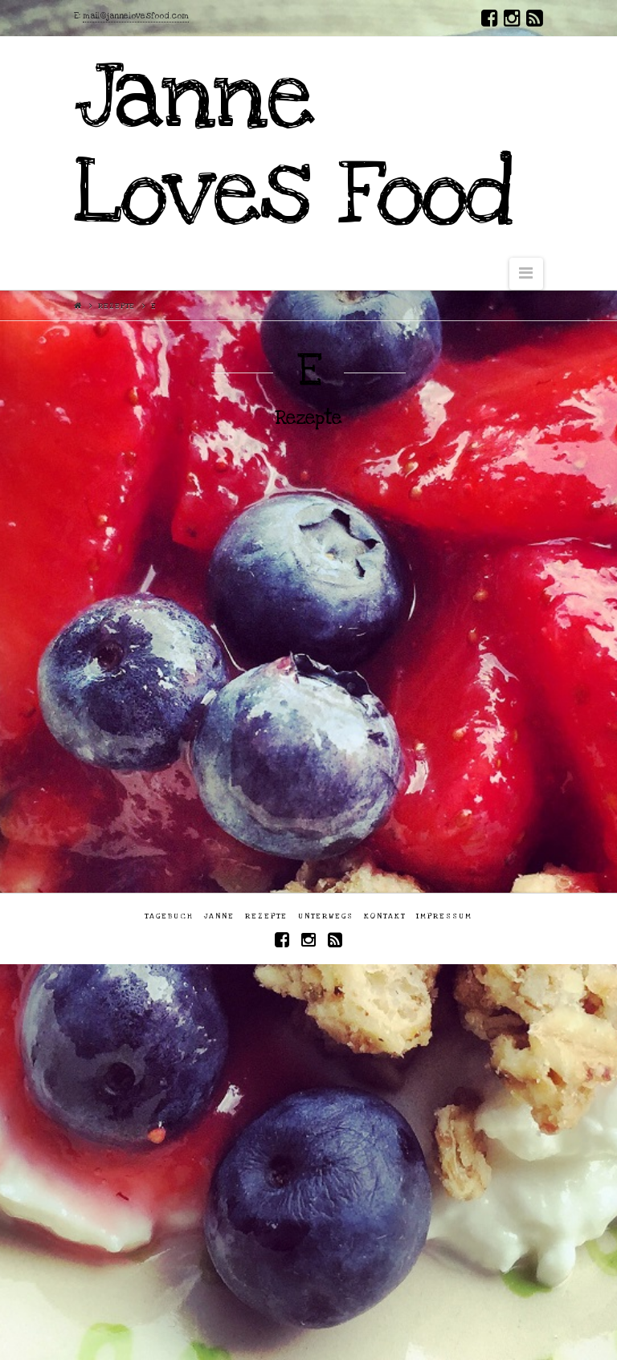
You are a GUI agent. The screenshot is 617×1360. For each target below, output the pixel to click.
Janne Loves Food (293, 145)
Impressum (444, 916)
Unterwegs (325, 916)
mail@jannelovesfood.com (136, 16)
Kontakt (385, 916)
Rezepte (116, 306)
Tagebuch (169, 916)
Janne (219, 916)
